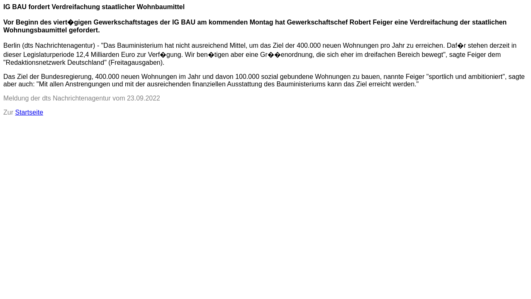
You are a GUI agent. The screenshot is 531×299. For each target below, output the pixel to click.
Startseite (29, 112)
